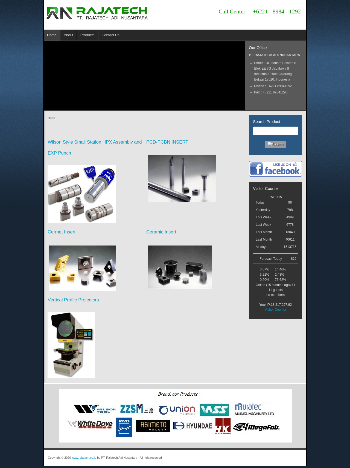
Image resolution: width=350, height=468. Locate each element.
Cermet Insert (61, 232)
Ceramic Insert (161, 232)
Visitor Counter (275, 310)
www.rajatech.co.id (84, 457)
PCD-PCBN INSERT (167, 142)
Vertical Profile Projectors (73, 300)
